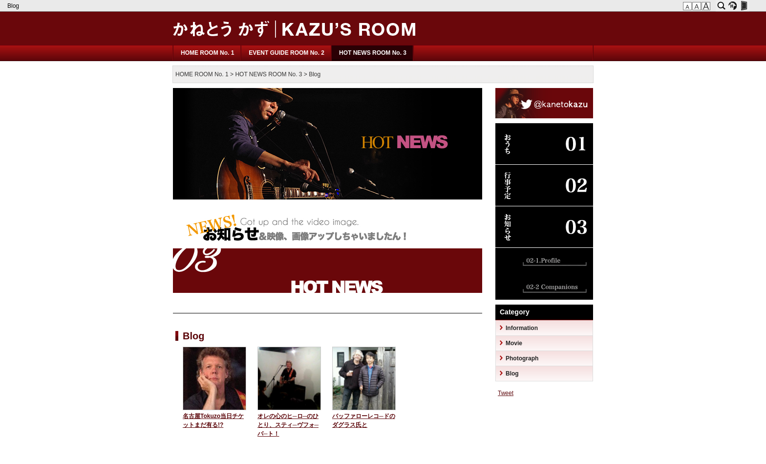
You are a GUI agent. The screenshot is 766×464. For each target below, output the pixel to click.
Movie (514, 343)
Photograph (522, 358)
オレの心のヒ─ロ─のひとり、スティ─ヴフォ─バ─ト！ (288, 425)
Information (522, 328)
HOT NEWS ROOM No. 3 (372, 52)
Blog (14, 5)
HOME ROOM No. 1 (207, 52)
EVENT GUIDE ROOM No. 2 (286, 52)
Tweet (505, 393)
